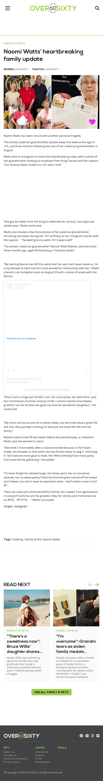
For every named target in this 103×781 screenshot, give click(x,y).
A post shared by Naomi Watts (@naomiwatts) (48, 399)
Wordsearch (43, 761)
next (95, 597)
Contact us (11, 754)
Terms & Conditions (16, 757)
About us (10, 750)
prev (89, 597)
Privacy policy (13, 761)
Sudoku (40, 754)
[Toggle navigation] (9, 9)
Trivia (39, 757)
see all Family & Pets (51, 705)
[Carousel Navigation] (92, 597)
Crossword (42, 750)
